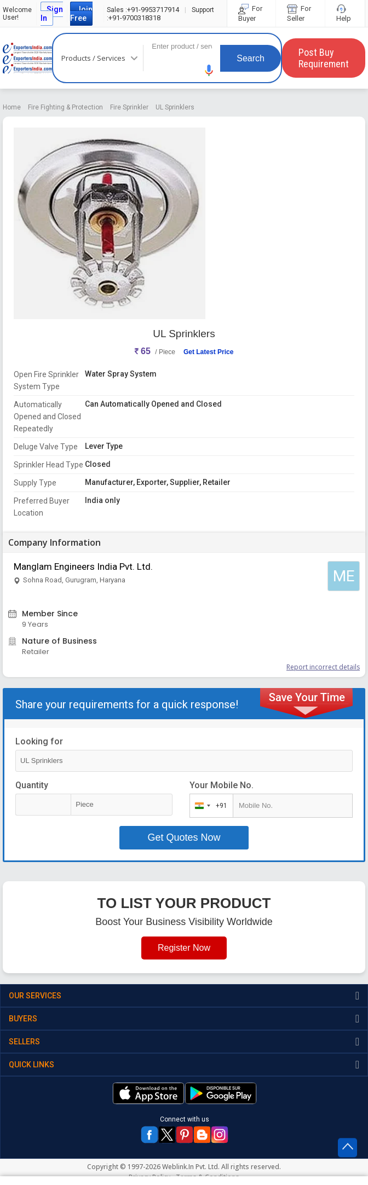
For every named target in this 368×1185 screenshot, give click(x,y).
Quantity (31, 785)
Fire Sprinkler (129, 107)
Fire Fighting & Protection (65, 107)
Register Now (184, 947)
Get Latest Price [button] (208, 352)
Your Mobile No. (221, 785)
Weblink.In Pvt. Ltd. (191, 1166)
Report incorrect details (323, 667)
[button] (209, 70)
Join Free (81, 13)
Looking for (39, 741)
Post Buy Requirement (323, 58)
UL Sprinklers (175, 107)
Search (250, 58)
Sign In (52, 13)
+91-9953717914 (143, 9)
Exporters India (27, 58)
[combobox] (209, 806)
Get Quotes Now (183, 837)
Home (12, 107)
